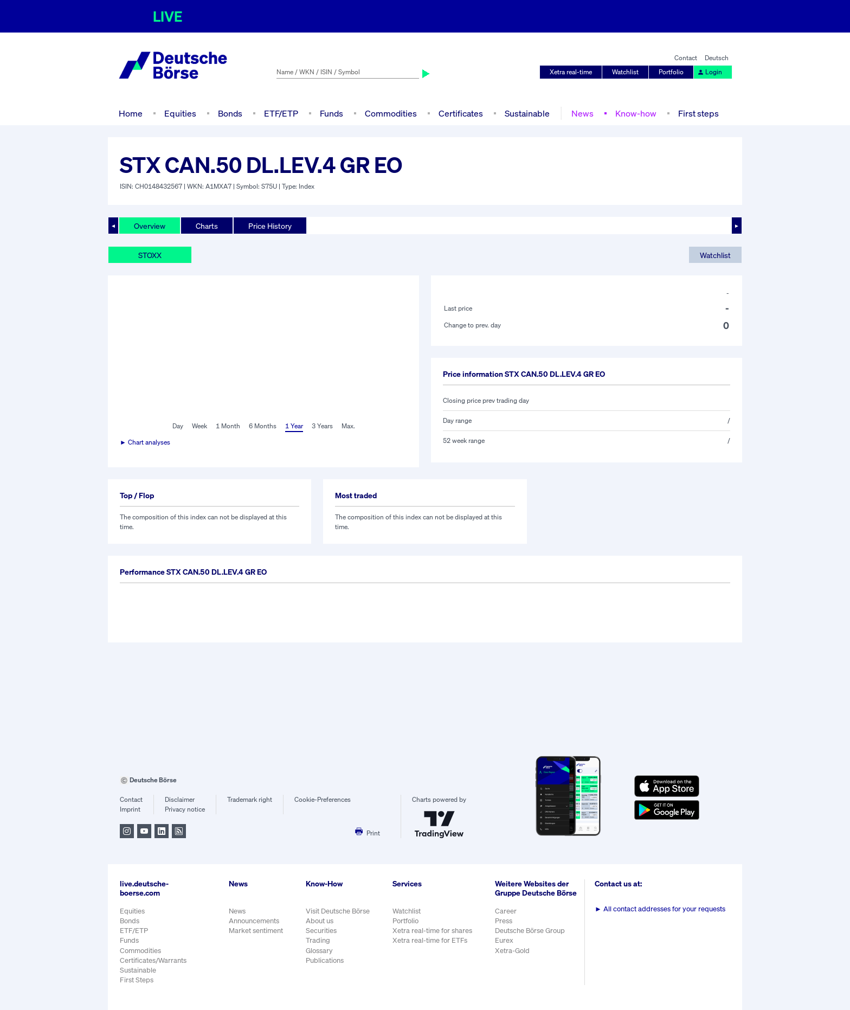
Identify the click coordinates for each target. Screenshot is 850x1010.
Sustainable (527, 113)
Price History (270, 226)
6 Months (262, 426)
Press (503, 920)
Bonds (230, 113)
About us (319, 920)
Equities (180, 113)
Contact (685, 58)
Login (709, 72)
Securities (321, 930)
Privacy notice (185, 809)
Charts (207, 226)
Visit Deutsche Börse (338, 911)
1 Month (228, 426)
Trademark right (249, 799)
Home (131, 113)
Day (177, 426)
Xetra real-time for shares (432, 930)
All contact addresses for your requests (660, 908)
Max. (348, 426)
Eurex (504, 940)
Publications (325, 960)
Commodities (391, 113)
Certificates (461, 113)
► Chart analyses (145, 442)
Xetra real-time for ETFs (429, 940)
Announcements (254, 920)
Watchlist (625, 72)
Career (506, 911)
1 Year (294, 426)
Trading (318, 940)
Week (199, 426)
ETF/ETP (281, 113)
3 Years (322, 426)
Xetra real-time (571, 72)
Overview (149, 226)
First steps (698, 113)
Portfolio (671, 72)
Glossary (319, 950)
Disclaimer (180, 799)
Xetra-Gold (512, 950)
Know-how (635, 113)
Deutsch (717, 58)
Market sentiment (256, 930)
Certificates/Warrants (153, 960)
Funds (331, 113)
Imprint (130, 809)
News (582, 113)
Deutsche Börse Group (530, 930)
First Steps (136, 980)
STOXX (150, 255)
